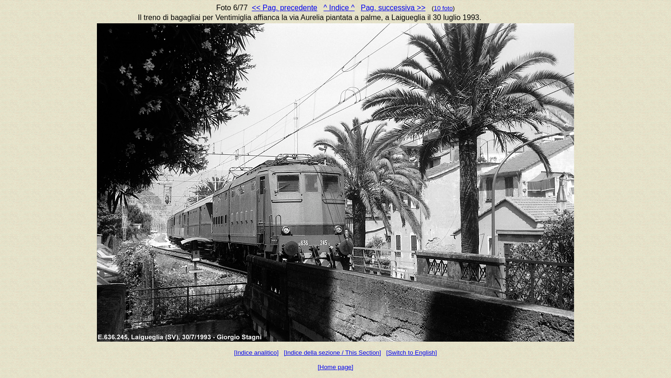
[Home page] (335, 367)
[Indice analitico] (256, 352)
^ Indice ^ (339, 8)
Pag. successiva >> (393, 8)
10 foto (443, 8)
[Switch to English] (411, 352)
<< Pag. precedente (284, 8)
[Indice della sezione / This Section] (332, 352)
